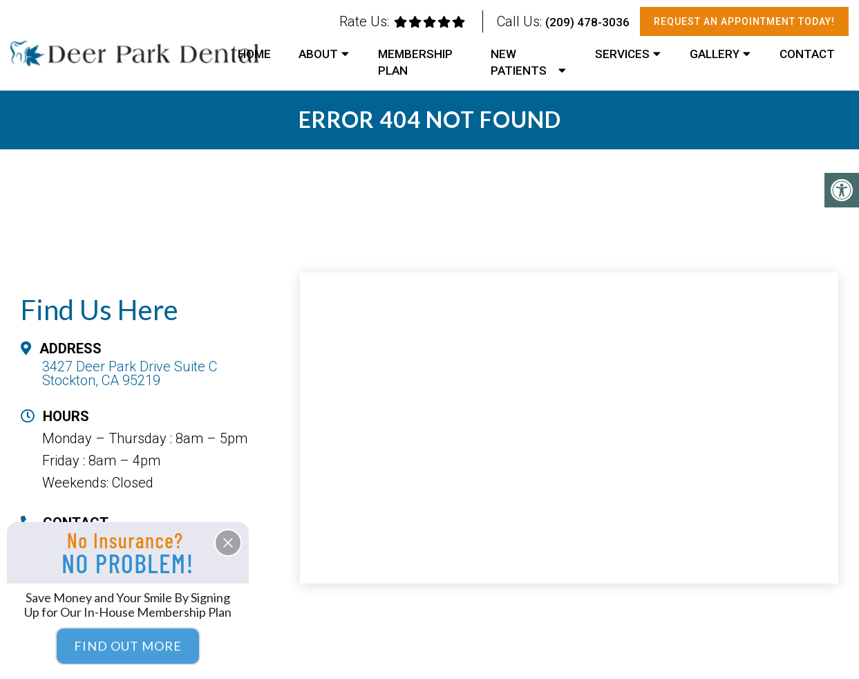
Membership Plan (415, 62)
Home (254, 54)
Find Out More (128, 645)
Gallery (714, 54)
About (318, 54)
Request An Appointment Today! (744, 21)
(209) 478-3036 (587, 22)
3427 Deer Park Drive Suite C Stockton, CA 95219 (129, 373)
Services (622, 54)
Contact (807, 54)
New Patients (519, 62)
